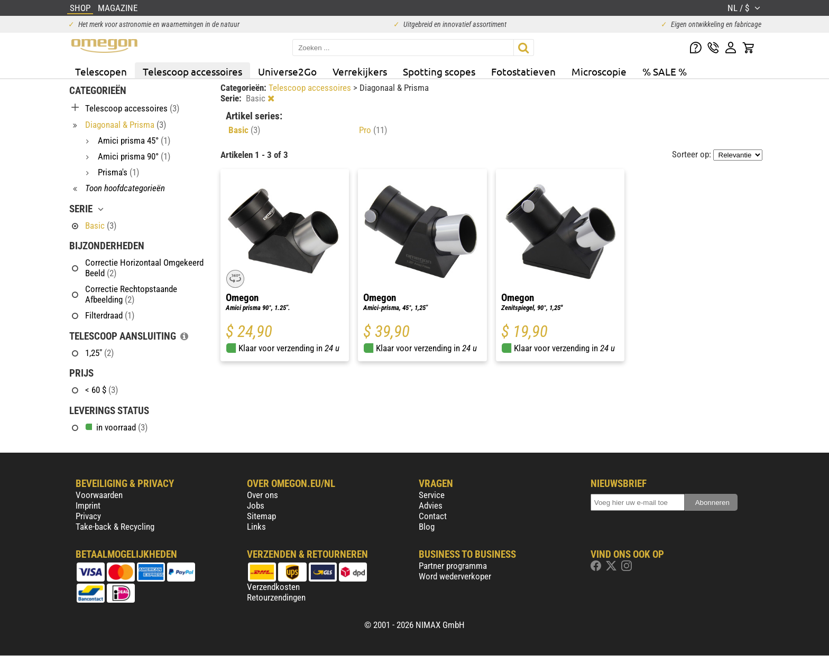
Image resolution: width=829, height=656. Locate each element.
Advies (431, 505)
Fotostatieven (523, 71)
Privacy (88, 516)
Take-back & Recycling (115, 526)
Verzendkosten (273, 587)
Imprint (88, 505)
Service (432, 495)
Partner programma (453, 565)
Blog (427, 526)
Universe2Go (287, 71)
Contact (433, 516)
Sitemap (261, 516)
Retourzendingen (276, 597)
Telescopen (101, 71)
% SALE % (664, 71)
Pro (373, 130)
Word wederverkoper (455, 576)
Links (256, 526)
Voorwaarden (99, 495)
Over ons (262, 495)
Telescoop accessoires (192, 71)
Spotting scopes (439, 71)
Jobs (255, 505)
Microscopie (599, 71)
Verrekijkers (360, 71)
